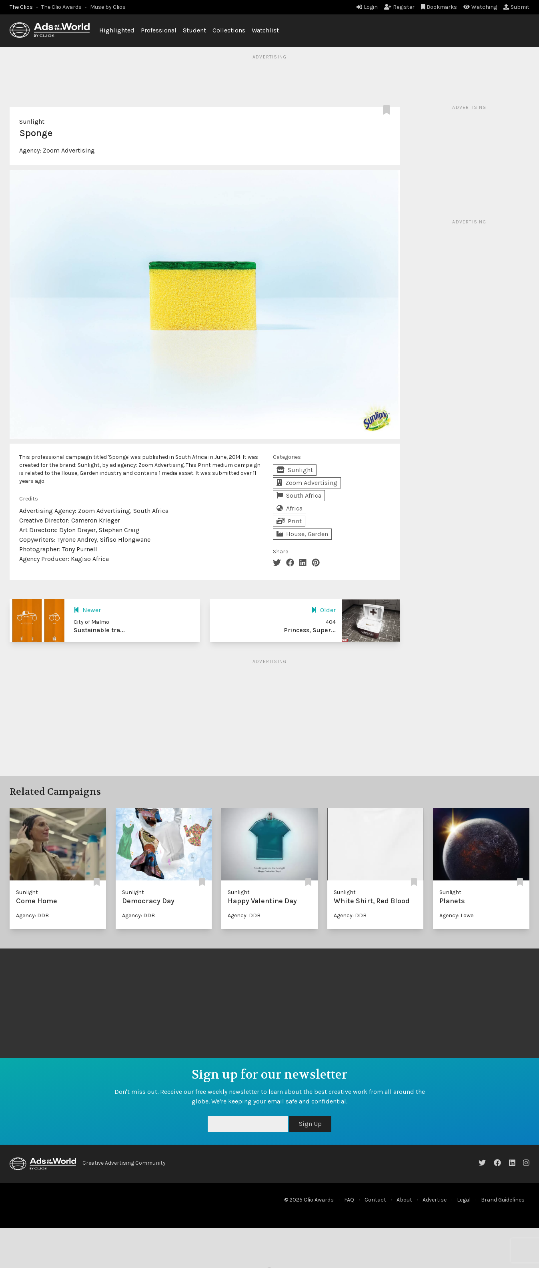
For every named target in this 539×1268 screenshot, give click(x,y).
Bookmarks (439, 7)
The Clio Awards (61, 7)
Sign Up (310, 1123)
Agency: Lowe (456, 915)
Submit (516, 7)
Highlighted (116, 30)
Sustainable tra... (99, 630)
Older (323, 610)
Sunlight (31, 121)
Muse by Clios (108, 7)
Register (399, 7)
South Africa (299, 495)
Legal (464, 1199)
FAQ (349, 1199)
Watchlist (265, 30)
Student (194, 30)
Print (289, 521)
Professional (158, 30)
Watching (480, 7)
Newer (87, 610)
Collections (228, 30)
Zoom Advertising (69, 150)
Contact (375, 1199)
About (404, 1199)
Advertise (435, 1199)
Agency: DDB (32, 915)
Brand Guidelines (503, 1199)
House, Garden (302, 534)
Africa (290, 508)
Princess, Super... (310, 630)
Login (367, 7)
